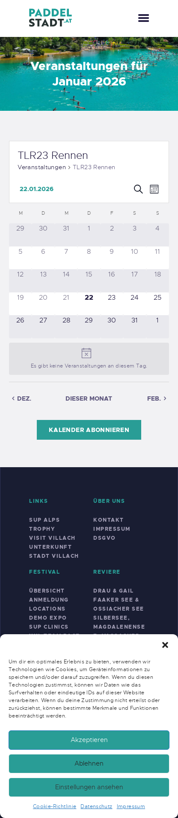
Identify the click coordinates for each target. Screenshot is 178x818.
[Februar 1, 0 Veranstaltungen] (157, 326)
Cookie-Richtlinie (54, 806)
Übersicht (47, 590)
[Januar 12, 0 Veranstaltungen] (20, 280)
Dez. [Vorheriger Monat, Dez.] (24, 398)
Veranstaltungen (42, 167)
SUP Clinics (49, 626)
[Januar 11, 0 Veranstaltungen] (157, 257)
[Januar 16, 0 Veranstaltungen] (112, 280)
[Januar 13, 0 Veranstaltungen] (43, 280)
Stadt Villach (54, 556)
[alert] (89, 359)
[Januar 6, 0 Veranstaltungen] (43, 257)
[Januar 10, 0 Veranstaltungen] (134, 257)
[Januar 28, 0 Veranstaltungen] (66, 326)
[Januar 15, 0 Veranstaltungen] (88, 280)
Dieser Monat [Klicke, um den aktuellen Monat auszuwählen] (88, 398)
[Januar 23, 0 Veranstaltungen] (112, 303)
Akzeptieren (89, 740)
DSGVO (104, 538)
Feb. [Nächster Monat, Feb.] (154, 398)
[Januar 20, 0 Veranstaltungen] (43, 303)
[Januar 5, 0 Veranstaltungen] (20, 257)
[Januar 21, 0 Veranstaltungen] (66, 303)
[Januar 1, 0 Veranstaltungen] (88, 234)
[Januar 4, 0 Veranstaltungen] (157, 234)
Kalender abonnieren (89, 430)
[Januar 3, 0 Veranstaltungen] (134, 234)
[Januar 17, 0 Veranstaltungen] (134, 280)
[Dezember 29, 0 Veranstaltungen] (20, 234)
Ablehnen (89, 763)
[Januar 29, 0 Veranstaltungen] (88, 326)
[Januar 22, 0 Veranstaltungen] (88, 303)
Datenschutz (96, 806)
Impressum (131, 806)
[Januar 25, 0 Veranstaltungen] (157, 303)
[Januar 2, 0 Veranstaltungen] (112, 234)
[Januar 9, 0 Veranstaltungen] (112, 257)
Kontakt (108, 520)
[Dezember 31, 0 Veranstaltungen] (66, 234)
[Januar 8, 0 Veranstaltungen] (88, 257)
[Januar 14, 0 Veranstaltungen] (66, 280)
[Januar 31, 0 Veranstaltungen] (134, 326)
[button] (165, 645)
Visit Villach (52, 538)
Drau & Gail (113, 590)
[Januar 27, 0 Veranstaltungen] (43, 326)
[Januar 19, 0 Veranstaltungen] (20, 303)
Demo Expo (48, 617)
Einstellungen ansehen (89, 787)
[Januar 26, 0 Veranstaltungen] (20, 326)
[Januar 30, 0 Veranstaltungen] (112, 326)
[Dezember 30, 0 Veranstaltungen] (43, 234)
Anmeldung (49, 599)
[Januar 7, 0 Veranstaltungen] (66, 257)
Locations (47, 608)
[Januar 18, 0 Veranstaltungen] (157, 280)
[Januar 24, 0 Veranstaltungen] (134, 303)
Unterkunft (50, 547)
